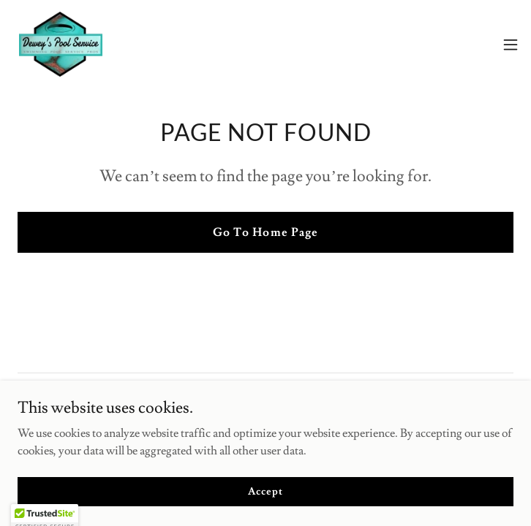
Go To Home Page (265, 232)
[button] (510, 44)
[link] (61, 44)
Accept (265, 501)
